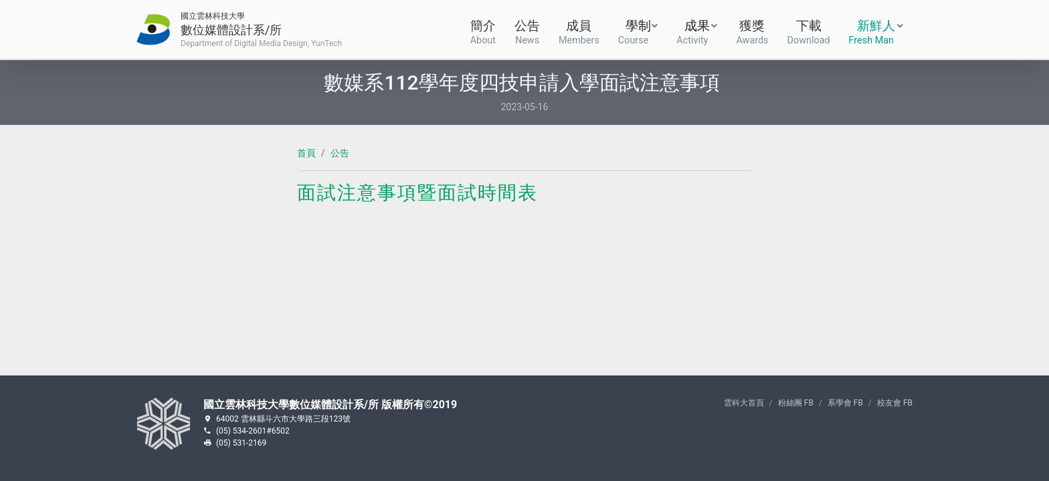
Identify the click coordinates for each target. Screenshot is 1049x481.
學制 (634, 31)
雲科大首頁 (744, 403)
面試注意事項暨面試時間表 (417, 193)
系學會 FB (845, 403)
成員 (579, 30)
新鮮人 (872, 31)
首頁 (306, 153)
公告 (527, 30)
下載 (808, 30)
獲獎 (752, 30)
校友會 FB (895, 403)
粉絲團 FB (796, 403)
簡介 (483, 30)
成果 (693, 31)
